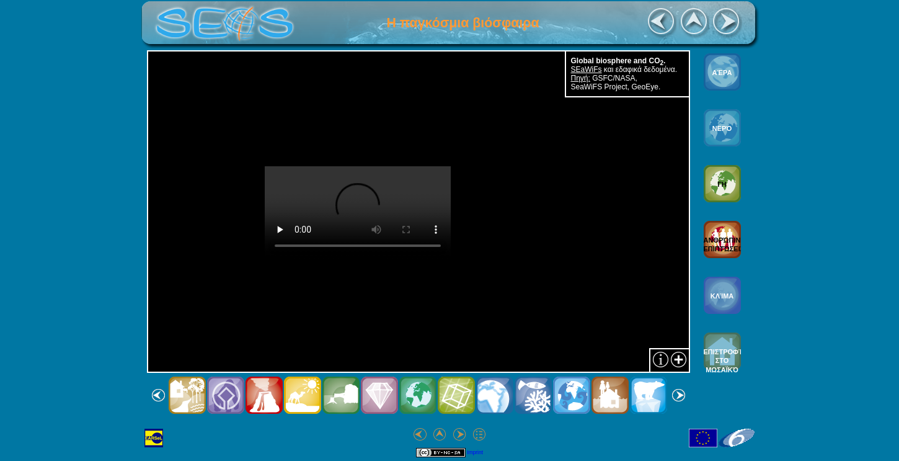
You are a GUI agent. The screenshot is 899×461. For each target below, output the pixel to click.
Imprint (475, 452)
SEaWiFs (586, 69)
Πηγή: (580, 78)
